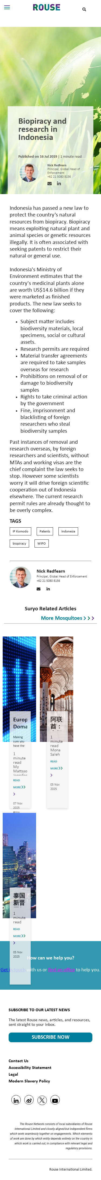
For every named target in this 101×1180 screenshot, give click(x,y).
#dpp (16, 812)
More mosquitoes (67, 617)
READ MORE (19, 787)
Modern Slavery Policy (29, 1080)
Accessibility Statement (30, 1067)
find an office (61, 970)
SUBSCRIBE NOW (50, 1037)
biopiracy (19, 543)
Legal (13, 1074)
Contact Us (18, 1060)
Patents (45, 531)
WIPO (41, 543)
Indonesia (68, 531)
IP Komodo (20, 531)
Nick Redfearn (56, 165)
